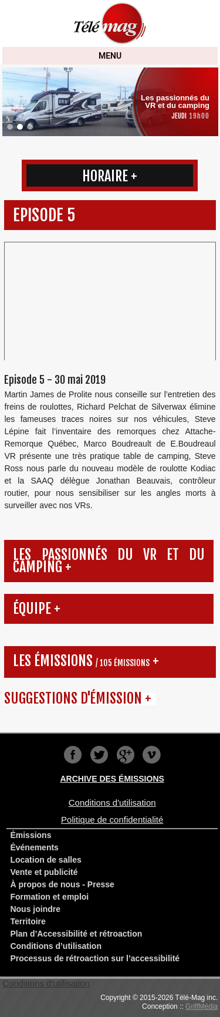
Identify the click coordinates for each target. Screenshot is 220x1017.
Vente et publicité (43, 872)
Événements (34, 847)
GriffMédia (201, 1006)
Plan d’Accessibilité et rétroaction (76, 933)
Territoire (27, 921)
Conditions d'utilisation (46, 983)
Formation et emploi (49, 896)
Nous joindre (35, 909)
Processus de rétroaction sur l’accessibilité (95, 958)
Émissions (30, 835)
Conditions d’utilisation (55, 946)
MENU (110, 55)
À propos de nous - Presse (62, 884)
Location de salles (45, 859)
